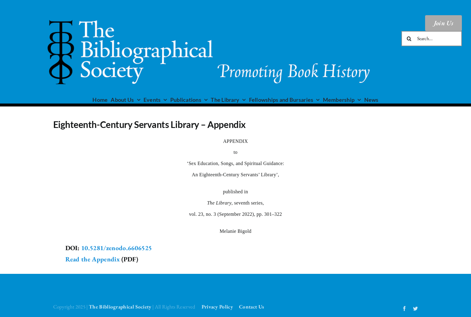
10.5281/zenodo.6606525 (116, 248)
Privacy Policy (217, 306)
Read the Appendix (92, 259)
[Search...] (431, 38)
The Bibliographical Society (120, 306)
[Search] (409, 38)
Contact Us (251, 306)
